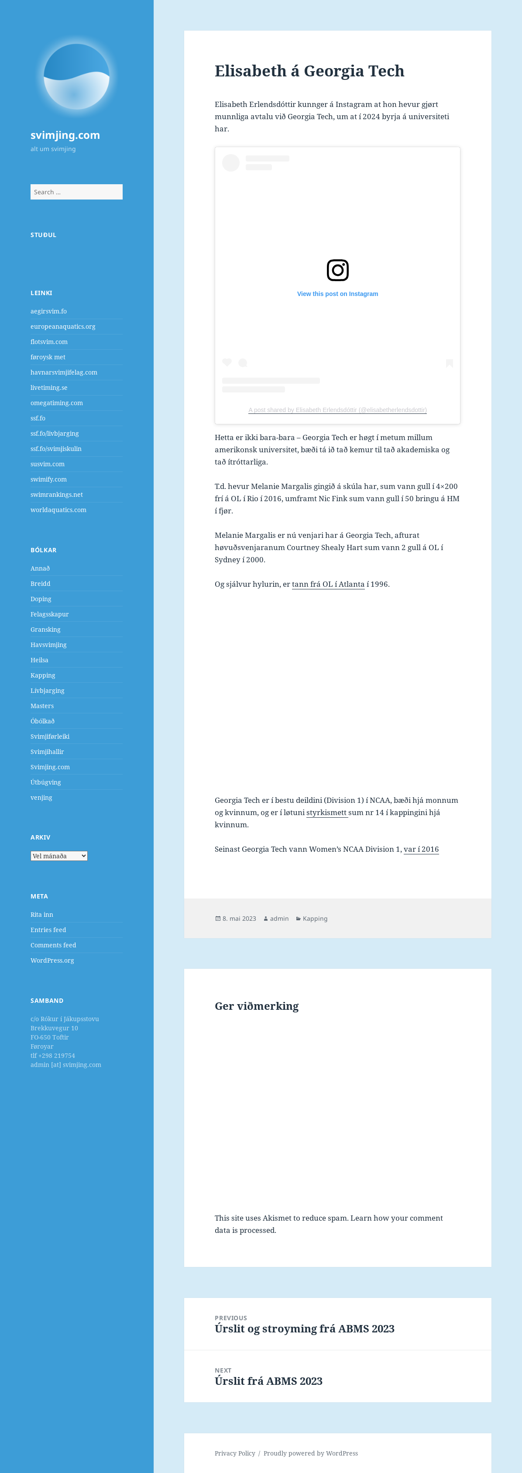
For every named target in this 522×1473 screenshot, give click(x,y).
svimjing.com (65, 134)
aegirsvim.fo (49, 311)
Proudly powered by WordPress (311, 1453)
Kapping (43, 675)
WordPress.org (52, 960)
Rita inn (42, 914)
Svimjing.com (50, 767)
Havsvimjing (49, 644)
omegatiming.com (57, 403)
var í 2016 (421, 849)
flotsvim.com (49, 341)
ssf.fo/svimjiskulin (56, 448)
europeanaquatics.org (63, 326)
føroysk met (48, 357)
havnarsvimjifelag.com (64, 372)
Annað (40, 568)
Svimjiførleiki (50, 736)
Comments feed (53, 945)
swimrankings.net (57, 494)
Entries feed (48, 930)
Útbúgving (46, 782)
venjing (41, 797)
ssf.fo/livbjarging (55, 433)
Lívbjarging (48, 690)
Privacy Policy (235, 1453)
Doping (41, 599)
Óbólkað (43, 721)
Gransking (46, 629)
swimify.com (49, 479)
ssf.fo (38, 418)
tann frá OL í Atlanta (328, 584)
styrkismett (327, 812)
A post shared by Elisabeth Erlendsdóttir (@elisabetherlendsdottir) (337, 409)
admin (279, 918)
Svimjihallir (47, 751)
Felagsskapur (50, 614)
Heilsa (39, 660)
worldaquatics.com (58, 510)
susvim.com (48, 464)
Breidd (41, 583)
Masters (42, 706)
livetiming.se (49, 387)
